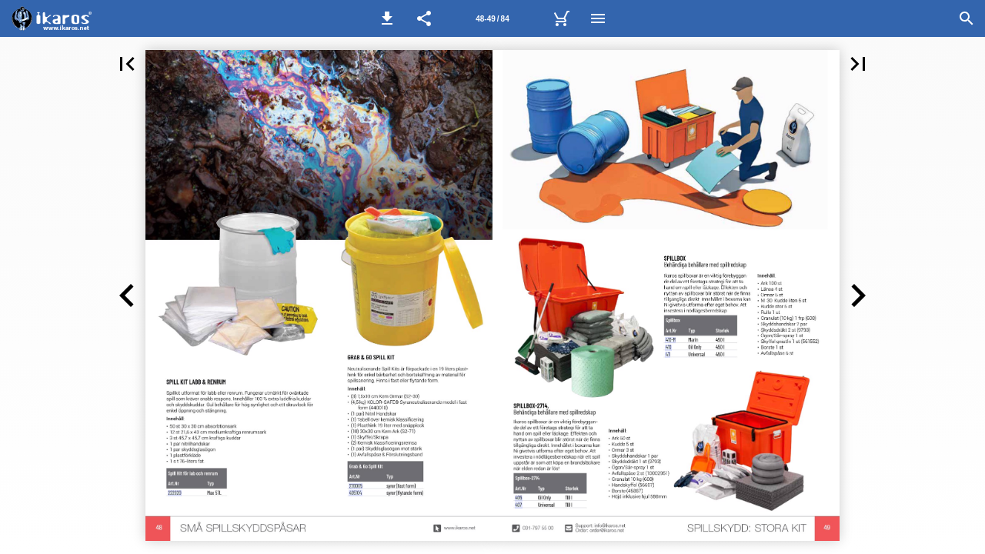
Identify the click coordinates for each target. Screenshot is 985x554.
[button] (387, 18)
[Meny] (597, 18)
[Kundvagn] (561, 18)
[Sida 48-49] (492, 18)
